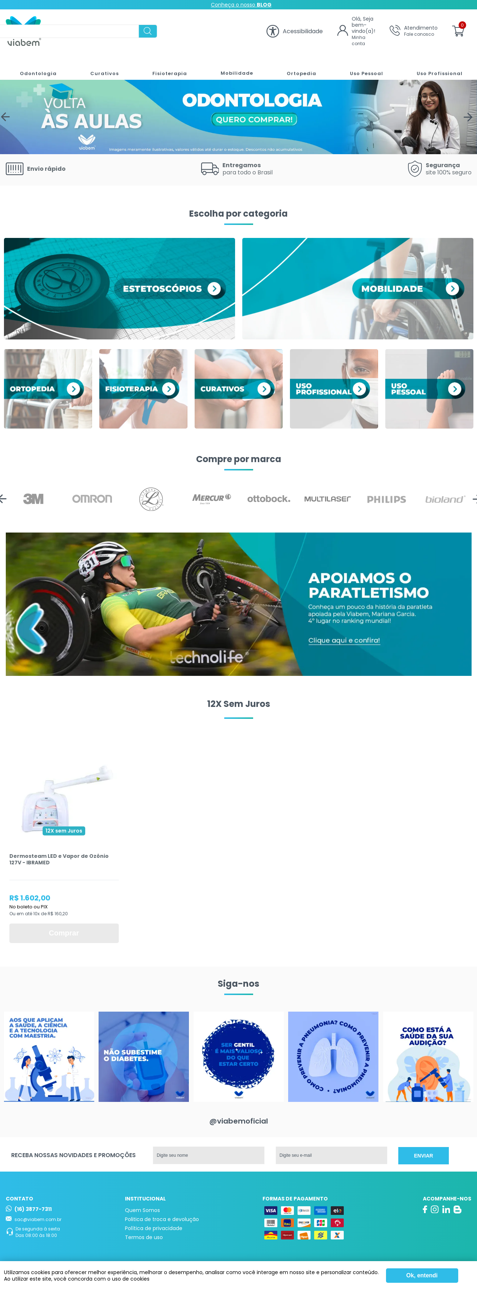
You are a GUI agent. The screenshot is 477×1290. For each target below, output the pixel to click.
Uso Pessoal (363, 66)
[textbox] (156, 31)
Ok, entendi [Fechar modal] (422, 1275)
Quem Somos (142, 1210)
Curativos (101, 66)
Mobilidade (232, 66)
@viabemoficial (238, 1121)
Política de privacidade (153, 1228)
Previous (7, 117)
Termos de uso (144, 1237)
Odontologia (35, 66)
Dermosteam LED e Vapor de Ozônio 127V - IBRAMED (59, 859)
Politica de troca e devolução (162, 1219)
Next (470, 117)
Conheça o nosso (241, 4)
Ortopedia (297, 66)
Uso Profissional (437, 66)
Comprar (64, 933)
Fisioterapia (165, 66)
